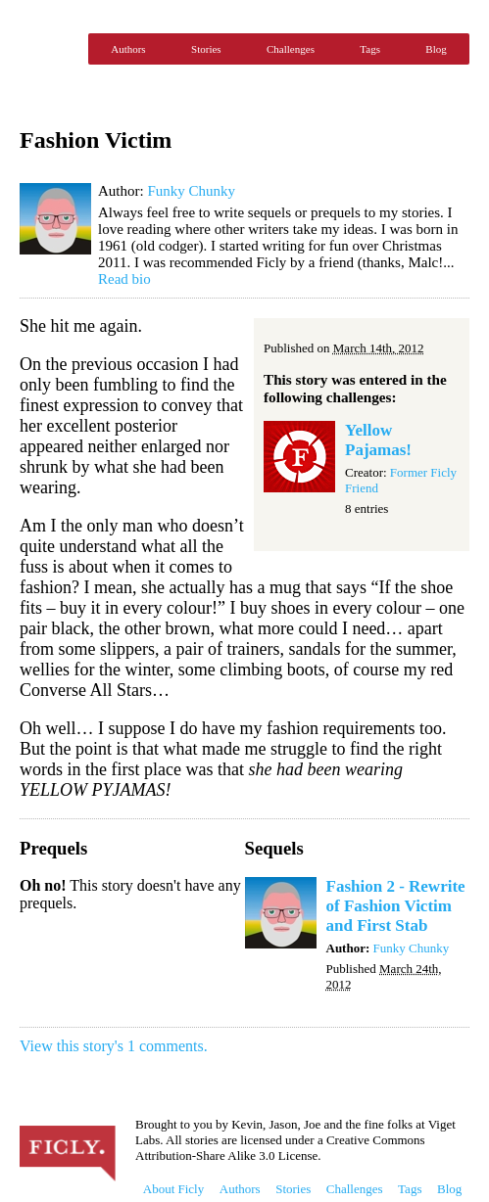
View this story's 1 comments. (114, 1046)
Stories (206, 49)
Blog (435, 49)
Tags (370, 49)
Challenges (291, 49)
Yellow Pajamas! (378, 440)
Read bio (124, 279)
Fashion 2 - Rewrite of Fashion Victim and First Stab (395, 906)
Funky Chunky (191, 191)
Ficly (49, 49)
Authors (128, 49)
